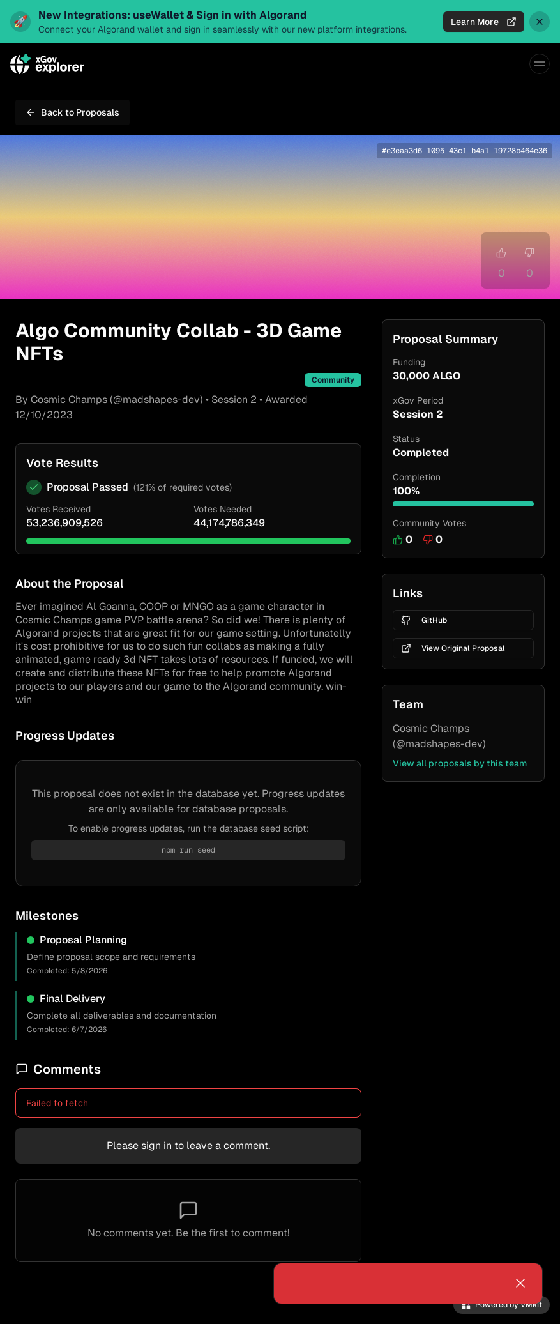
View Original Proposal (453, 648)
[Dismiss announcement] (539, 21)
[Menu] (539, 64)
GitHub (424, 620)
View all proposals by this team (460, 763)
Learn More (484, 21)
